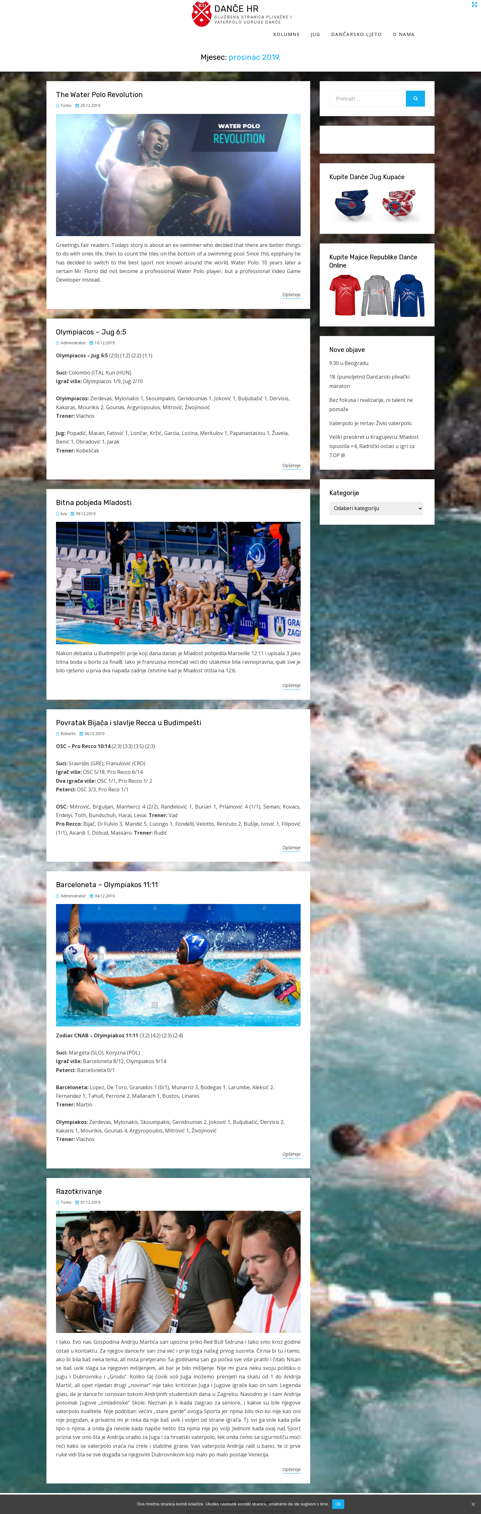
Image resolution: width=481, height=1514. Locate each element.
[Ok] (473, 1504)
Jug (335, 18)
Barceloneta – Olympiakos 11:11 (107, 878)
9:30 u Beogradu (348, 356)
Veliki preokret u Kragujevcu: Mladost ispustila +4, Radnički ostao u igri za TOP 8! (374, 440)
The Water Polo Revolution (99, 88)
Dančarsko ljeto (376, 18)
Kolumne (306, 18)
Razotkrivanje (79, 1185)
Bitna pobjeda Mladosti (94, 496)
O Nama (424, 18)
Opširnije (291, 288)
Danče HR (105, 12)
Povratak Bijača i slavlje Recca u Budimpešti (128, 716)
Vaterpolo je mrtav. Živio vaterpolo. (371, 416)
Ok (338, 1504)
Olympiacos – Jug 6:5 (91, 325)
